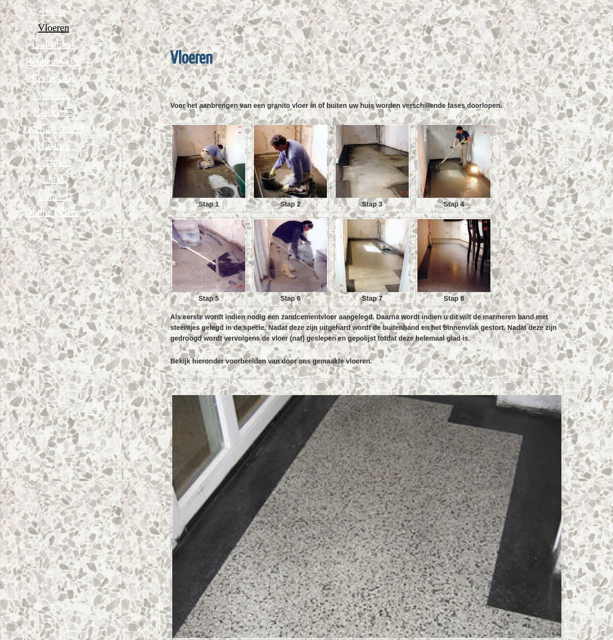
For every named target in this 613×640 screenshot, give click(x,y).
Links (53, 178)
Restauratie (53, 77)
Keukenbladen (53, 61)
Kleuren (53, 145)
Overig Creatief (53, 128)
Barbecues (53, 111)
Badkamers (53, 44)
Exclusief (53, 161)
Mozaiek (53, 94)
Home (54, 10)
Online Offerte (53, 212)
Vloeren (53, 27)
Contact (53, 195)
